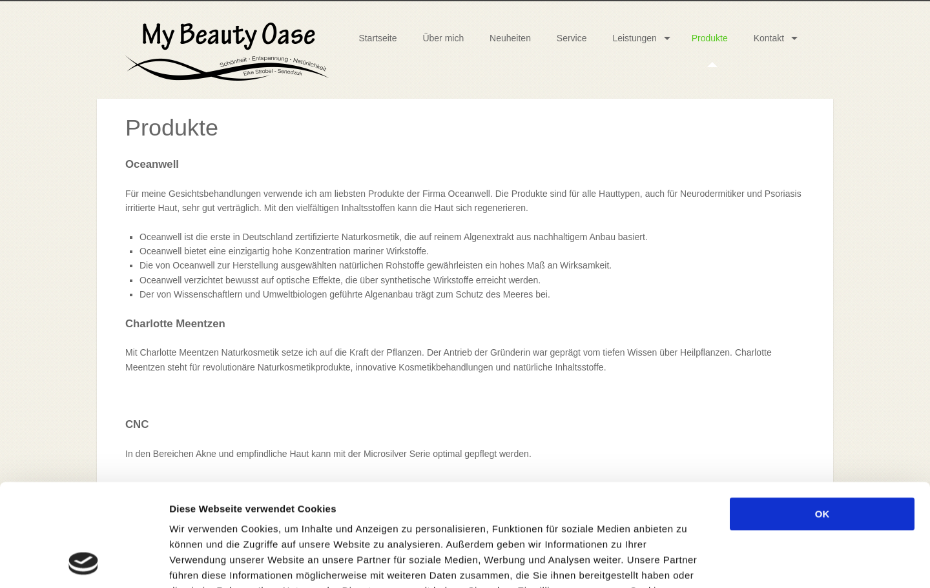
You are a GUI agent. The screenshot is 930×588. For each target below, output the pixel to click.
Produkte (710, 38)
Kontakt (769, 38)
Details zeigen (686, 562)
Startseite (377, 38)
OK (822, 417)
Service (572, 38)
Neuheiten (510, 38)
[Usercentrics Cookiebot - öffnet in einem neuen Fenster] (83, 563)
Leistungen (634, 38)
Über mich (443, 38)
